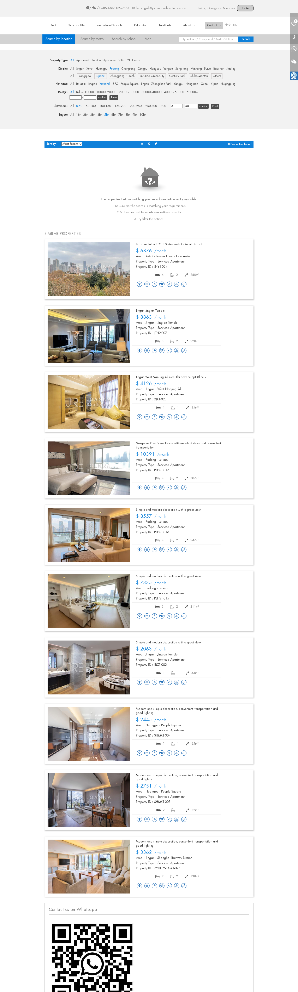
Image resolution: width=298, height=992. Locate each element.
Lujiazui (100, 76)
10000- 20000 (106, 92)
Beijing (202, 8)
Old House (133, 60)
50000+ (192, 92)
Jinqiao (92, 84)
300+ (164, 106)
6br (113, 115)
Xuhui (90, 69)
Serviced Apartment (103, 60)
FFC (115, 84)
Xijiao (214, 84)
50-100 (91, 106)
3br (92, 115)
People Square (129, 84)
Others (217, 76)
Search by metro (92, 39)
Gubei (204, 84)
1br (78, 115)
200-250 (136, 106)
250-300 (151, 106)
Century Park (177, 76)
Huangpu (101, 69)
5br (106, 115)
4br (99, 115)
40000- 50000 (174, 92)
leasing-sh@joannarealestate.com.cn (161, 8)
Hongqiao (192, 84)
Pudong (114, 69)
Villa (121, 60)
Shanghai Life (76, 25)
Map (148, 39)
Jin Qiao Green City (151, 76)
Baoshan (218, 69)
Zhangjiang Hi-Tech (122, 76)
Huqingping (228, 84)
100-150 (105, 106)
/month (151, 251)
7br (120, 115)
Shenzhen (229, 8)
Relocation (140, 25)
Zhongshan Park (161, 84)
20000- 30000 (129, 92)
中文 (228, 25)
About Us (189, 25)
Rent (53, 25)
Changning (128, 69)
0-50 (79, 106)
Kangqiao (84, 76)
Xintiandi (105, 84)
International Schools (109, 25)
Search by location (59, 39)
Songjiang (181, 69)
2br (85, 115)
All (72, 60)
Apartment (82, 60)
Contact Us (214, 25)
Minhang (196, 69)
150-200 (120, 106)
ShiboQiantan (199, 76)
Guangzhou (215, 8)
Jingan (80, 69)
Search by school (124, 39)
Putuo (207, 69)
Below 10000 (85, 92)
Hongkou (155, 69)
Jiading (231, 69)
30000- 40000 (152, 92)
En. (235, 25)
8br (127, 115)
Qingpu (142, 69)
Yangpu (168, 69)
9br (134, 115)
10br (142, 115)
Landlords (165, 25)
